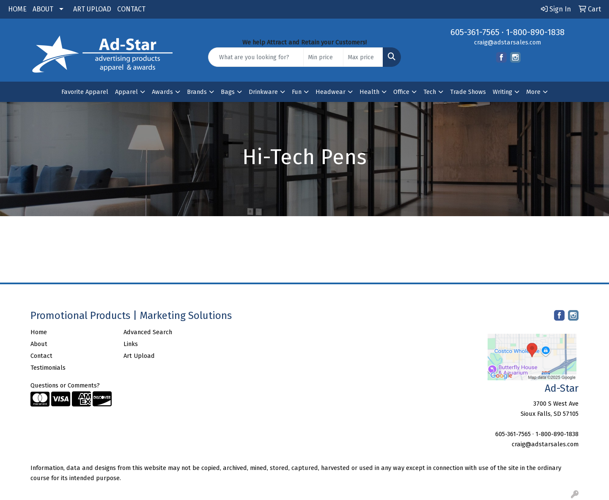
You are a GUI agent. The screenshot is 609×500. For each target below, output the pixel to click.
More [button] (533, 92)
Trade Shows (468, 92)
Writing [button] (502, 92)
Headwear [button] (330, 92)
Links (130, 344)
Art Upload (139, 356)
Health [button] (369, 92)
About (38, 344)
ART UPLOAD (92, 9)
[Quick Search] (256, 57)
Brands (197, 92)
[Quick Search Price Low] (323, 57)
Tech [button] (429, 92)
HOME (17, 9)
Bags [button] (228, 92)
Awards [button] (162, 92)
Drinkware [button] (263, 92)
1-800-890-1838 (535, 32)
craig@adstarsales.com (507, 42)
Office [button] (401, 92)
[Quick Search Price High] (363, 57)
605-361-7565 (474, 32)
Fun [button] (297, 92)
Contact (41, 356)
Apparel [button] (126, 92)
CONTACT (131, 9)
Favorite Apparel (84, 92)
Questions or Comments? (65, 385)
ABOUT (43, 9)
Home (38, 332)
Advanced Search (147, 332)
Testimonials (48, 367)
